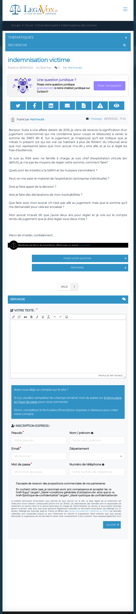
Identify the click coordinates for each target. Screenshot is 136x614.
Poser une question (109, 85)
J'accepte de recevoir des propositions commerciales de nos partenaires (60, 483)
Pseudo (16, 433)
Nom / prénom (81, 433)
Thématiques (68, 37)
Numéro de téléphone (86, 464)
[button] (13, 317)
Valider (113, 525)
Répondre (99, 267)
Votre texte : (23, 310)
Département (79, 448)
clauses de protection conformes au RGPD (88, 511)
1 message (95, 118)
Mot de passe (20, 464)
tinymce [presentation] (118, 376)
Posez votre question (96, 258)
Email (15, 448)
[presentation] (13, 317)
